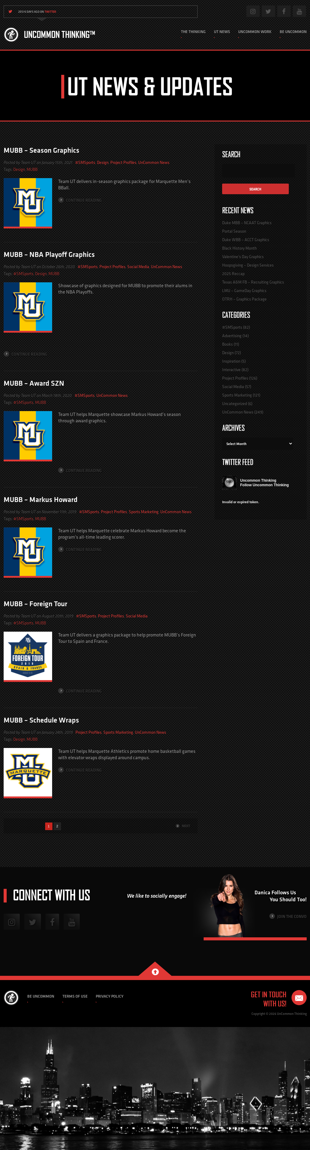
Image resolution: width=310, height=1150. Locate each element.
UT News (222, 31)
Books (227, 344)
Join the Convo (288, 916)
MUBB (32, 169)
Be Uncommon (293, 31)
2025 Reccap (233, 274)
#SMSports (85, 162)
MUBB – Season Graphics (41, 150)
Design (102, 162)
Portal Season (234, 231)
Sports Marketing (143, 512)
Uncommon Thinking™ (59, 34)
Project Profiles (123, 162)
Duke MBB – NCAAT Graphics (247, 223)
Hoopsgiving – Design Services (248, 265)
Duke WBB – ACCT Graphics (245, 240)
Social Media (138, 267)
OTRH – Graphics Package (244, 299)
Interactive (231, 370)
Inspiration (231, 361)
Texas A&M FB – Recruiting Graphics (253, 282)
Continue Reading (80, 200)
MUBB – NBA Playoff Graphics (49, 254)
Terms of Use (75, 996)
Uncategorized (234, 404)
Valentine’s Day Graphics (243, 257)
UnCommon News (153, 162)
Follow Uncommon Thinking (264, 485)
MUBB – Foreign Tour (35, 603)
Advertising (232, 336)
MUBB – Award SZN (34, 383)
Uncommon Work (255, 31)
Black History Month (239, 248)
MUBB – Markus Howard (41, 499)
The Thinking (193, 31)
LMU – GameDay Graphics (244, 291)
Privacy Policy (109, 996)
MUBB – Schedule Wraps (41, 720)
